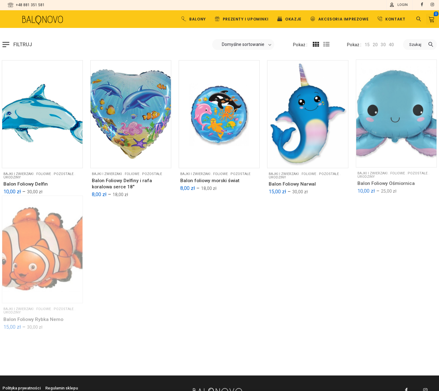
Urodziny (277, 173)
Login (402, 5)
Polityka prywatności (21, 388)
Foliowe (309, 170)
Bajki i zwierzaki (284, 170)
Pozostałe (329, 170)
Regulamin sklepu (61, 388)
